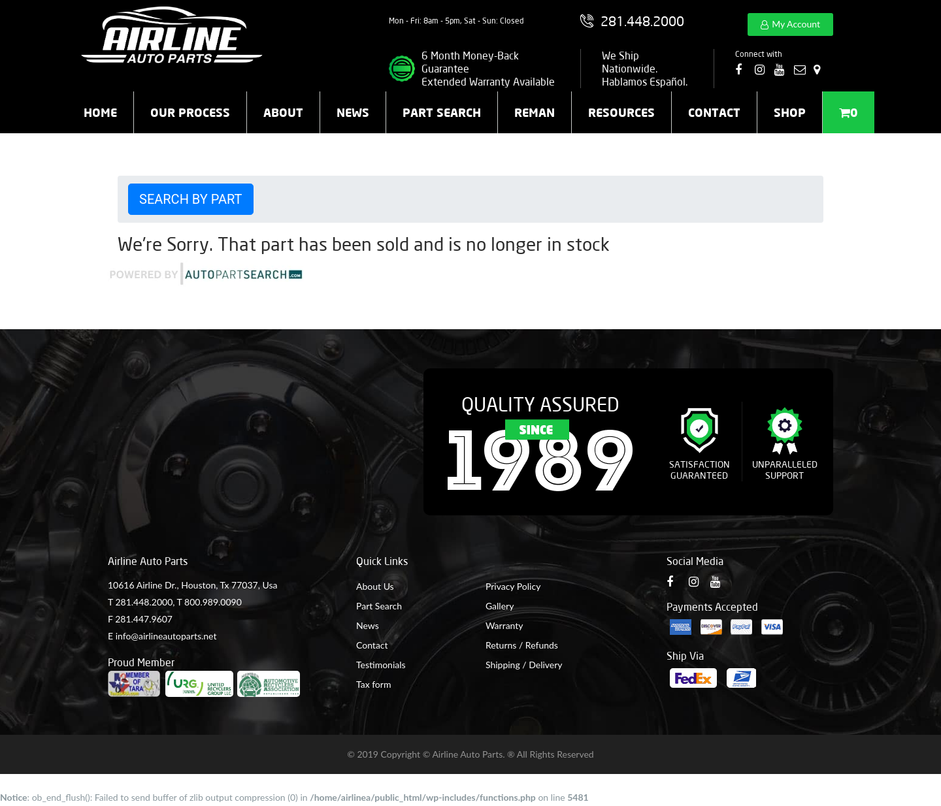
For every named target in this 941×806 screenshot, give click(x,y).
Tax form (373, 684)
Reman (534, 112)
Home (100, 112)
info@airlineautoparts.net (166, 635)
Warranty (504, 625)
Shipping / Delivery (524, 664)
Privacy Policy (513, 586)
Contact (714, 112)
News (353, 112)
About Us (375, 586)
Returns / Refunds (522, 645)
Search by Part (190, 199)
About (283, 112)
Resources (621, 112)
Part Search (442, 112)
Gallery (500, 605)
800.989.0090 (213, 601)
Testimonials (381, 664)
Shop (790, 112)
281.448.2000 (144, 601)
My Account (796, 23)
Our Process (190, 112)
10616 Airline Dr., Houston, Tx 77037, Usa (192, 584)
